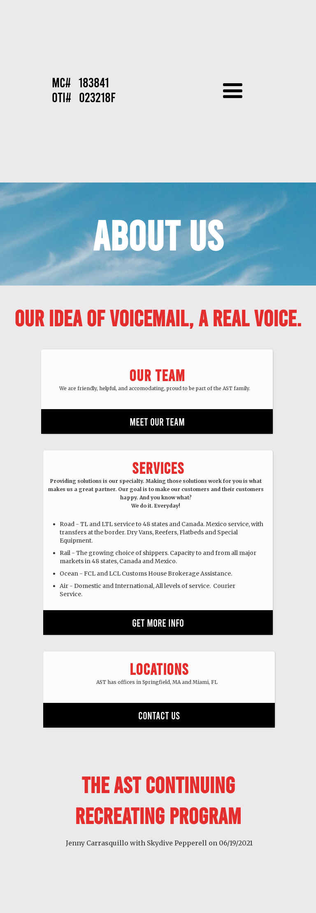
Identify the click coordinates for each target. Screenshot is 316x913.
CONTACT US (159, 715)
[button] (236, 91)
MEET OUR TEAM (157, 421)
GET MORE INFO (158, 622)
